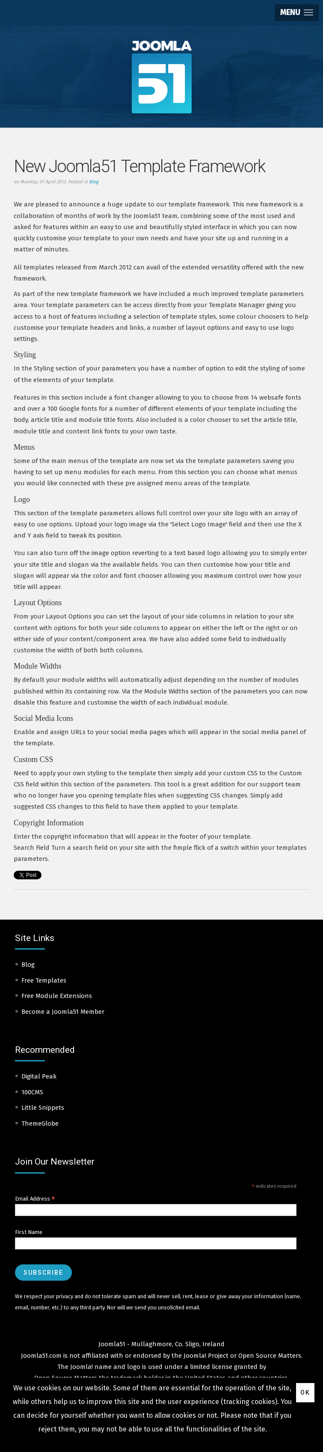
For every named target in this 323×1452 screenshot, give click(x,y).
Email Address (35, 1199)
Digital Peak (38, 1076)
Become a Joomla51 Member (62, 1012)
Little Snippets (42, 1107)
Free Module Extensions (56, 996)
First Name (28, 1232)
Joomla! (81, 1367)
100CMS (32, 1092)
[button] (297, 12)
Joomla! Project (205, 1355)
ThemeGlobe (40, 1123)
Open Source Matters (269, 1355)
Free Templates (43, 980)
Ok (305, 1392)
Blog (93, 182)
